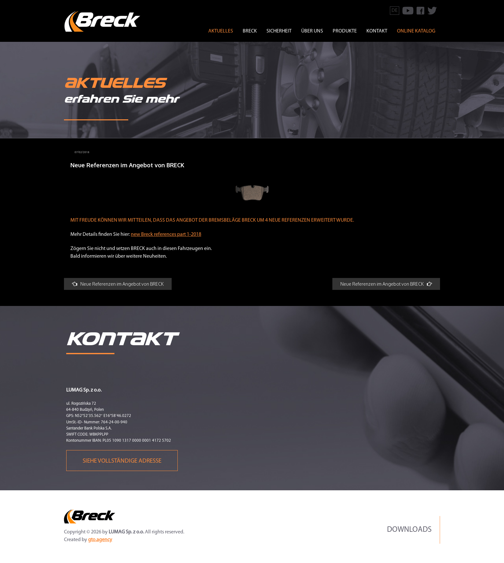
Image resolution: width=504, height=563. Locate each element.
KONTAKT (376, 31)
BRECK (250, 31)
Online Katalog (416, 31)
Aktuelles (220, 31)
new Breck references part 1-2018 (166, 234)
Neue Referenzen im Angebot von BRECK (118, 284)
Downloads (409, 530)
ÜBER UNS (312, 31)
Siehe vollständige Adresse (122, 461)
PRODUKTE (345, 31)
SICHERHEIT (279, 31)
